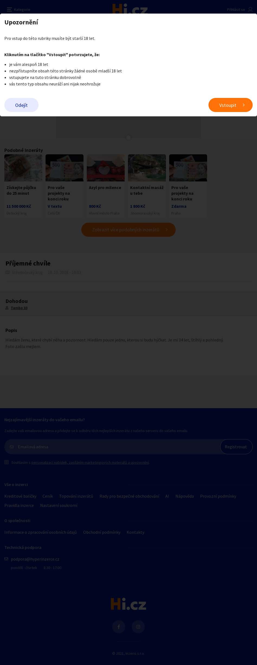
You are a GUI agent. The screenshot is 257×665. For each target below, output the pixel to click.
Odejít (21, 105)
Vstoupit (227, 105)
